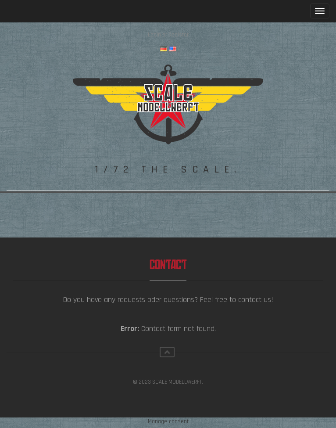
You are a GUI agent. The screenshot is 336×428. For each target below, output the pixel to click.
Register (178, 34)
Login (154, 34)
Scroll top (167, 352)
